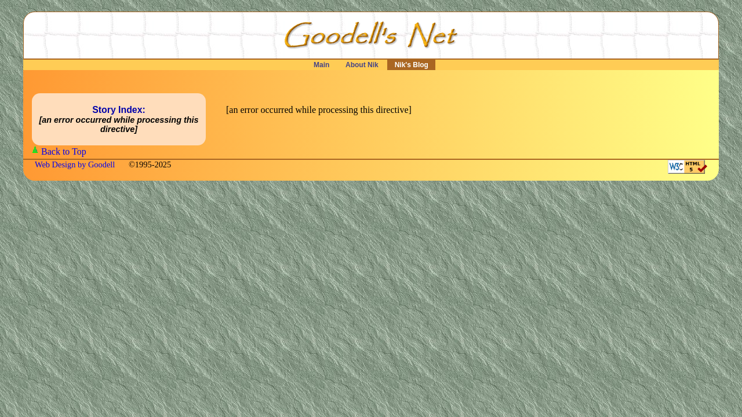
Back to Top (63, 151)
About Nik (362, 65)
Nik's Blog (411, 65)
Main (322, 65)
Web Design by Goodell (76, 164)
